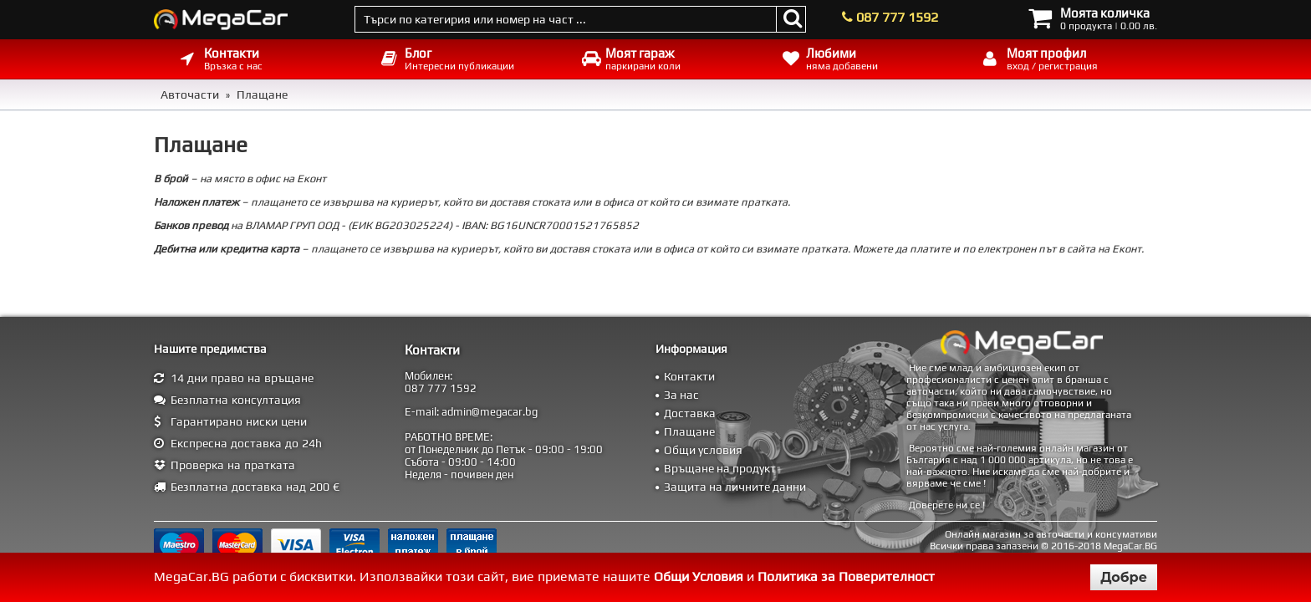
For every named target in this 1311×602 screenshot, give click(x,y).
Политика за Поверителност (846, 576)
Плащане (689, 431)
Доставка (690, 413)
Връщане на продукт (720, 468)
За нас (681, 394)
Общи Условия (698, 576)
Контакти (689, 376)
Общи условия (703, 450)
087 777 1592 (897, 17)
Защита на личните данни (735, 486)
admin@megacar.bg (489, 412)
